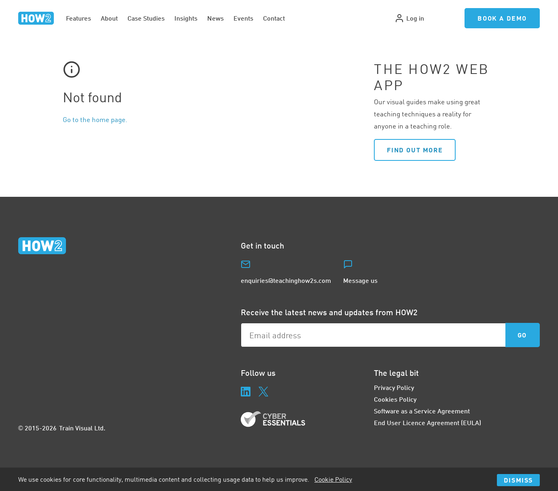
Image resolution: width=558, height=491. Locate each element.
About (109, 18)
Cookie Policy (333, 479)
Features (78, 18)
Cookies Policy (395, 399)
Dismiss (518, 480)
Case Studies (146, 18)
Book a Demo (502, 18)
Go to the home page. (95, 119)
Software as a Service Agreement (422, 411)
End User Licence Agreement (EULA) (427, 422)
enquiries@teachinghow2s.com (286, 280)
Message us (360, 280)
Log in (409, 18)
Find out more (415, 150)
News (215, 18)
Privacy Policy (394, 387)
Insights (185, 18)
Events (243, 18)
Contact (274, 18)
